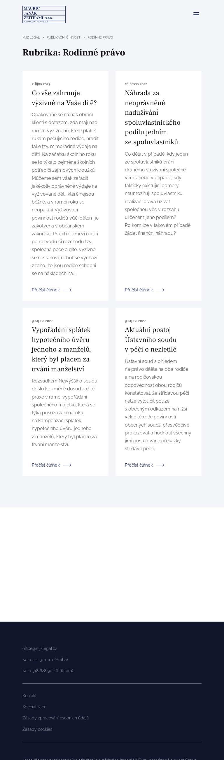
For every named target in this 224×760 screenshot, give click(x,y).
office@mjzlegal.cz (39, 648)
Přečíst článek (46, 289)
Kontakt (29, 695)
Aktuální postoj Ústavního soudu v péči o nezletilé (151, 339)
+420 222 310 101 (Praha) (45, 659)
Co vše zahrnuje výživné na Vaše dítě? (64, 97)
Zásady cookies (37, 729)
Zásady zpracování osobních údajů (55, 718)
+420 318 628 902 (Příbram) (47, 670)
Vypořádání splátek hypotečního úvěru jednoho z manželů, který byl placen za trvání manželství (62, 349)
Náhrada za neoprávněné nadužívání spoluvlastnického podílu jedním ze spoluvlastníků (153, 117)
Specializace (34, 707)
